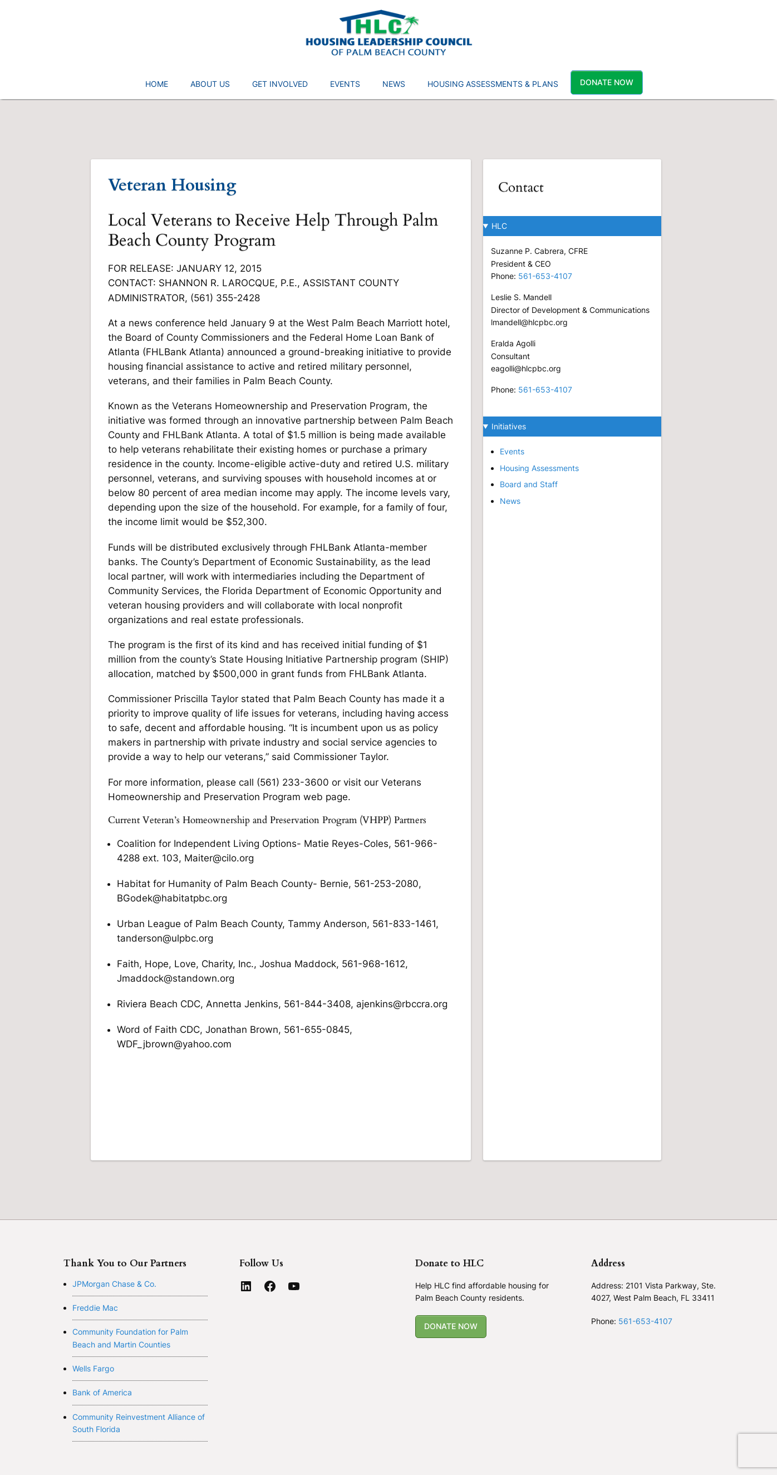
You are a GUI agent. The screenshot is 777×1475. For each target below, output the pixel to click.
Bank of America (102, 1392)
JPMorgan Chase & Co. (114, 1283)
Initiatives (508, 426)
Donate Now (606, 82)
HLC (499, 226)
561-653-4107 (545, 276)
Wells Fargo (93, 1368)
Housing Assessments (539, 468)
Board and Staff (529, 484)
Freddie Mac (95, 1307)
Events (512, 451)
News (510, 501)
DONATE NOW (451, 1326)
